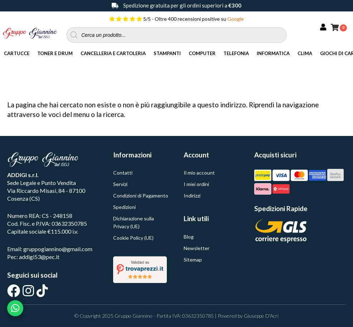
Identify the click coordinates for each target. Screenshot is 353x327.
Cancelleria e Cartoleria (113, 53)
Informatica (273, 53)
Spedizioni (124, 207)
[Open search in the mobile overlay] (176, 35)
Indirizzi (192, 195)
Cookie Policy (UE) (133, 238)
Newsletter (196, 248)
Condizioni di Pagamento (140, 195)
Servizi (120, 184)
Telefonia (236, 53)
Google (235, 19)
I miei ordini (196, 184)
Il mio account (199, 173)
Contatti (122, 173)
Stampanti (167, 53)
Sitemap (193, 260)
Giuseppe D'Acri (261, 316)
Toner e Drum (55, 53)
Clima (305, 53)
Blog (189, 237)
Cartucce (16, 53)
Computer (202, 53)
